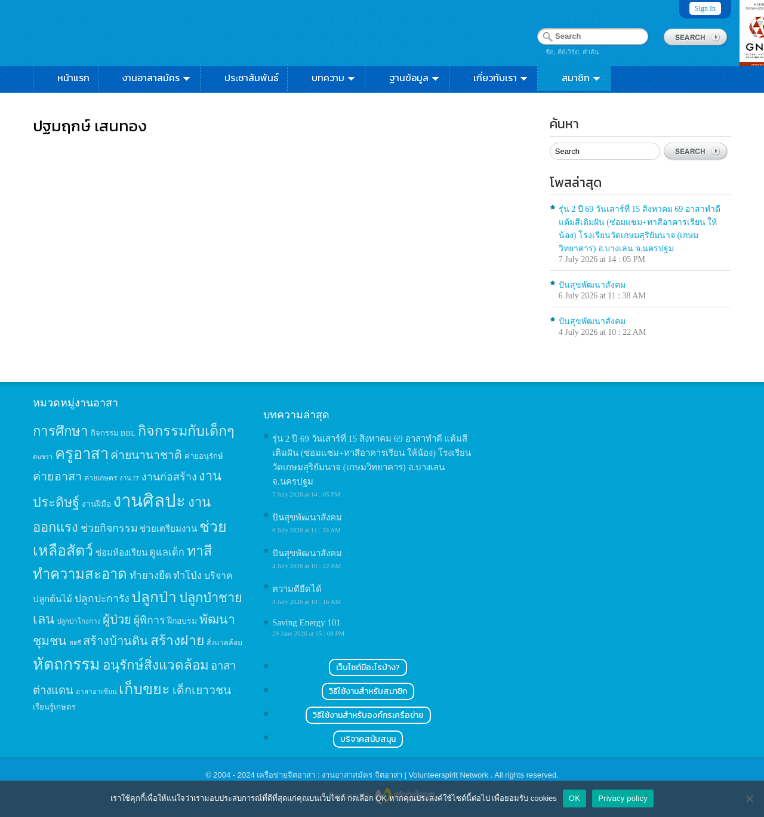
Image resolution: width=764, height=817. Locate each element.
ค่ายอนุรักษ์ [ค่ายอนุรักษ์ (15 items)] (203, 456)
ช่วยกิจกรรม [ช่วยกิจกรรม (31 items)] (109, 528)
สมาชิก (582, 77)
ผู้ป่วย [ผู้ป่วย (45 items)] (117, 619)
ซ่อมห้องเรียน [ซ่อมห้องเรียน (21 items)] (121, 552)
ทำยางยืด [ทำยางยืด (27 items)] (150, 575)
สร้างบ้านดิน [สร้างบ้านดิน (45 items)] (115, 641)
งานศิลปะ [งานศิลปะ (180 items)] (149, 500)
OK (574, 798)
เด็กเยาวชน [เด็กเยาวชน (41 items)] (201, 690)
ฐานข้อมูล (414, 77)
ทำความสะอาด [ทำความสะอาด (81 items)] (80, 574)
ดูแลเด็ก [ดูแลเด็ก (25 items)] (166, 552)
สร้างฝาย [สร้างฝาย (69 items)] (177, 640)
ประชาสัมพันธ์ (251, 77)
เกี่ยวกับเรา (501, 77)
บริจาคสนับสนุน (368, 739)
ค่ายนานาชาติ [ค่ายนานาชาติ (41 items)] (146, 455)
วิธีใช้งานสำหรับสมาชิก (368, 691)
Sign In (705, 8)
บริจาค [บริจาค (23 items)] (218, 576)
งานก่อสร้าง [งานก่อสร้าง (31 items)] (169, 477)
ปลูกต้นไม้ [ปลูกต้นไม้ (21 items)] (52, 599)
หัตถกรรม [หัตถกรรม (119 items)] (66, 664)
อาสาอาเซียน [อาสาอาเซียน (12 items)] (96, 692)
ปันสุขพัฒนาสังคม (592, 284)
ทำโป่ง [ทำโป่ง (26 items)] (187, 575)
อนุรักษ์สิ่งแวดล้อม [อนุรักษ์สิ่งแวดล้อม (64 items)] (156, 665)
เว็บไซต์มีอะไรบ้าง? (368, 667)
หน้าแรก (73, 77)
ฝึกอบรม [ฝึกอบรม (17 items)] (182, 620)
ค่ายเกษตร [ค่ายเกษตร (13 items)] (101, 478)
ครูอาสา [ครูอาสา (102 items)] (82, 454)
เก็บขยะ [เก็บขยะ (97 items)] (144, 689)
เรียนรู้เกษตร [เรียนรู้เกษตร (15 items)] (54, 706)
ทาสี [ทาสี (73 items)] (199, 551)
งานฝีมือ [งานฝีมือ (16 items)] (96, 504)
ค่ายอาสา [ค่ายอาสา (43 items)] (57, 476)
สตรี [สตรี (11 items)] (75, 642)
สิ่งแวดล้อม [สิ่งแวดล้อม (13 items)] (224, 643)
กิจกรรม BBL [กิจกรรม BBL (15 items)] (113, 432)
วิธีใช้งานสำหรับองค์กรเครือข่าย (368, 715)
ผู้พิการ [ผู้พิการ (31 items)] (149, 620)
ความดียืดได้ (297, 589)
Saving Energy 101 (306, 622)
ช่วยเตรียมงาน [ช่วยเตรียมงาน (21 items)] (168, 528)
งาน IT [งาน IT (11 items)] (129, 478)
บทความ (334, 77)
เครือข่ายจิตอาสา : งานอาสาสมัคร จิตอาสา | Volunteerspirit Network (373, 774)
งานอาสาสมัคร (157, 77)
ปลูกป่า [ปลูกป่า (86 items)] (154, 597)
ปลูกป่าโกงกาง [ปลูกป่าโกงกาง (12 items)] (79, 621)
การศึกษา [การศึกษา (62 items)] (60, 431)
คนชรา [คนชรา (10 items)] (43, 457)
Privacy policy (623, 798)
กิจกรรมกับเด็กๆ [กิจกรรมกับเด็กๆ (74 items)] (186, 431)
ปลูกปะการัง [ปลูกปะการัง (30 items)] (102, 599)
